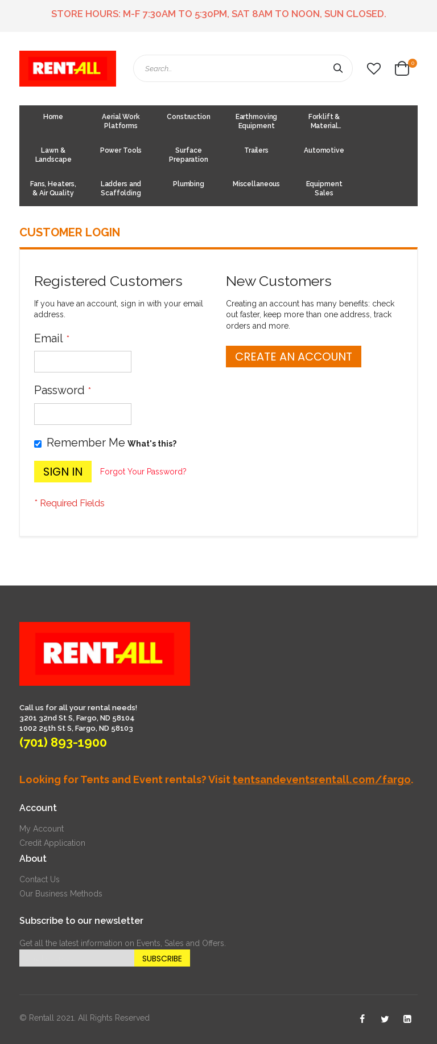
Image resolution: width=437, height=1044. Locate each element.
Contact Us (39, 879)
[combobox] (243, 68)
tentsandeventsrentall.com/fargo (322, 779)
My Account (41, 828)
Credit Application (52, 843)
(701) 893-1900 (63, 742)
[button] (374, 69)
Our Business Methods (60, 893)
